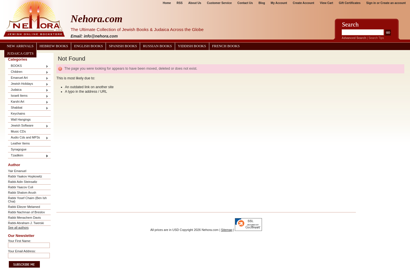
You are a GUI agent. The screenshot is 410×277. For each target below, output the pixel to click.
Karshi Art (28, 102)
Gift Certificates (349, 3)
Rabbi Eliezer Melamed (24, 206)
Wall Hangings (21, 119)
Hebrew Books (54, 46)
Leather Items (20, 143)
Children (28, 72)
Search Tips (376, 38)
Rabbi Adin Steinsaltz (22, 181)
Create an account (393, 3)
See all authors (18, 227)
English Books (88, 46)
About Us (194, 3)
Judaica (28, 90)
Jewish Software (28, 126)
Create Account (303, 3)
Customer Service (219, 3)
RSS (180, 3)
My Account (279, 3)
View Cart (326, 3)
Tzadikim (28, 156)
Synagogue (18, 149)
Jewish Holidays (28, 84)
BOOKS (28, 66)
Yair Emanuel (17, 171)
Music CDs (18, 131)
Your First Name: (19, 241)
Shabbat (28, 108)
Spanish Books (123, 46)
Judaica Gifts (20, 53)
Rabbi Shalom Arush (22, 192)
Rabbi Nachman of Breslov (26, 212)
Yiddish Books (192, 46)
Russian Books (157, 46)
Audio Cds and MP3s (28, 138)
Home (167, 3)
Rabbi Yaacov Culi (20, 187)
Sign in (371, 3)
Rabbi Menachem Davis (24, 217)
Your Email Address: (22, 251)
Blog (262, 3)
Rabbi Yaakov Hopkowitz (25, 176)
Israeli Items (28, 96)
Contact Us (245, 3)
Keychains (18, 113)
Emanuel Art (28, 78)
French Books (226, 46)
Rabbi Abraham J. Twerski (26, 223)
